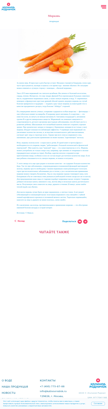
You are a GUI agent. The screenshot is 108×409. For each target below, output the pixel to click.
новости (8, 393)
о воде (7, 380)
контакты (47, 380)
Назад (21, 221)
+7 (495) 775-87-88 (52, 386)
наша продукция (15, 387)
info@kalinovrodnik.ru (53, 391)
